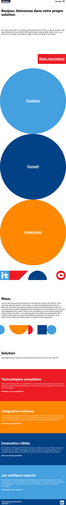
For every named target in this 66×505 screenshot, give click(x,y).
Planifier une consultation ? (12, 391)
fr (9, 503)
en (6, 503)
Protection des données (12, 501)
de (3, 503)
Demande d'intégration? (11, 423)
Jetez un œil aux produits (11, 455)
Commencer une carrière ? (12, 489)
